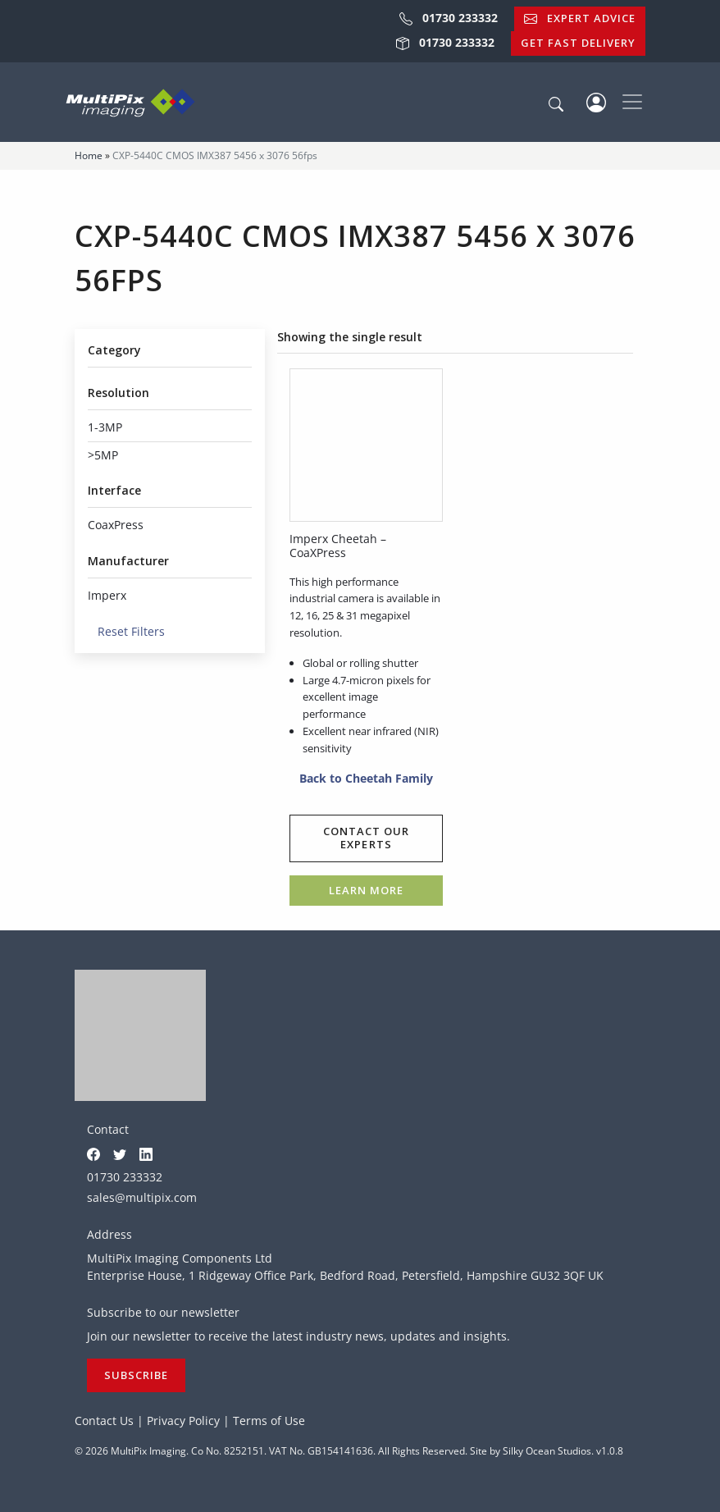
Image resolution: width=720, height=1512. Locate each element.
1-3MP (105, 427)
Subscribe (136, 1375)
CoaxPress (116, 524)
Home (89, 155)
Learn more (366, 890)
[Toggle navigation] (632, 101)
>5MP (103, 455)
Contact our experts (366, 838)
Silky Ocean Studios (547, 1451)
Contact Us (104, 1420)
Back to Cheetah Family (361, 778)
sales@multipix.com (142, 1197)
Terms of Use (269, 1420)
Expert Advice (580, 18)
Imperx (107, 595)
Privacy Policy (183, 1420)
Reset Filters (126, 631)
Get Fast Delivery (578, 42)
